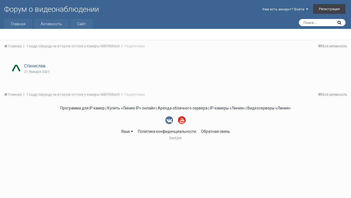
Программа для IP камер (82, 108)
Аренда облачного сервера (183, 108)
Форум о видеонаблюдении (51, 9)
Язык (127, 131)
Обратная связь (215, 131)
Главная (18, 24)
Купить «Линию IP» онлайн (131, 108)
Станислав (35, 65)
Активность (51, 24)
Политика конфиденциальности (167, 131)
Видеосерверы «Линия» (269, 108)
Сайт (81, 24)
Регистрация (329, 9)
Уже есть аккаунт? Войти (285, 9)
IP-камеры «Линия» (227, 108)
